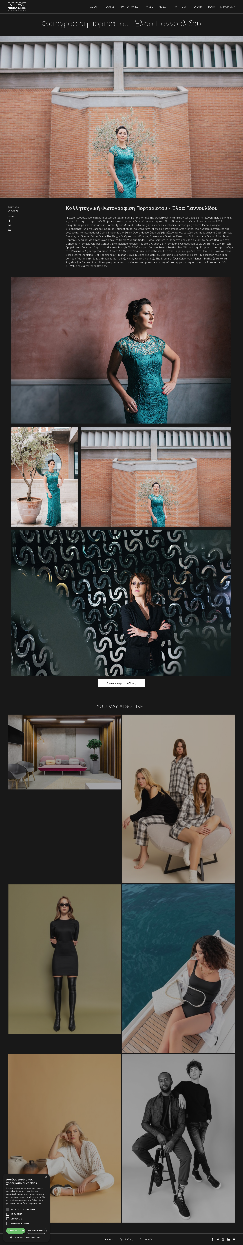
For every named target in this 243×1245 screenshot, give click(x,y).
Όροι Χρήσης (126, 1239)
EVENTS (198, 6)
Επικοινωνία (146, 1239)
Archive (109, 1239)
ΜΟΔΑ (162, 6)
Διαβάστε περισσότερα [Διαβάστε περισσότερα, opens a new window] (30, 1203)
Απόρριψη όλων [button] (36, 1230)
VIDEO (149, 6)
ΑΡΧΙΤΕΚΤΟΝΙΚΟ (129, 6)
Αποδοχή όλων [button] (15, 1230)
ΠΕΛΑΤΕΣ (109, 6)
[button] (26, 1237)
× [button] (46, 1177)
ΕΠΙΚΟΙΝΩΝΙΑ (227, 6)
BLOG (211, 6)
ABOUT (94, 6)
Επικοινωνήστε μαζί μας (121, 683)
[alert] (26, 1208)
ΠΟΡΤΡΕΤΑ (180, 6)
